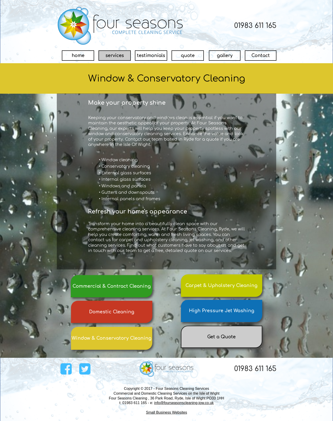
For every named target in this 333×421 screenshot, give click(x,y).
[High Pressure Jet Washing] (221, 311)
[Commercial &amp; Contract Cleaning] (111, 286)
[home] (78, 55)
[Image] (120, 26)
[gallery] (224, 55)
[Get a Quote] (221, 337)
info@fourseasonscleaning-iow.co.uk (184, 403)
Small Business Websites (166, 412)
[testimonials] (151, 55)
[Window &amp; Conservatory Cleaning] (111, 338)
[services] (114, 55)
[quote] (188, 55)
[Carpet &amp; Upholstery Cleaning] (221, 285)
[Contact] (260, 55)
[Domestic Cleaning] (111, 312)
